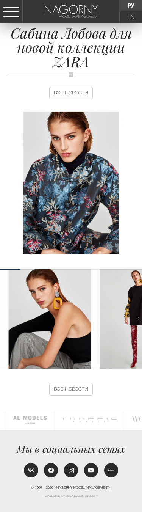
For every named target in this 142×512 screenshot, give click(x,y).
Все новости (71, 93)
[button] (139, 319)
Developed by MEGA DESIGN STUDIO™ (71, 496)
